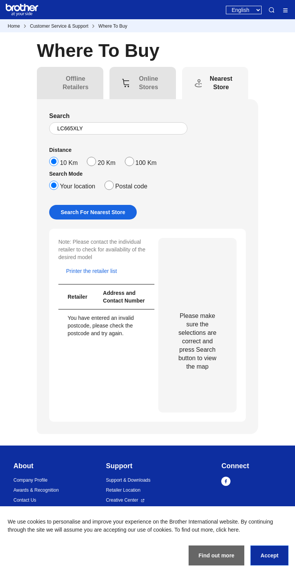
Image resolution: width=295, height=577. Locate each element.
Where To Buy (112, 26)
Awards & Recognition (36, 490)
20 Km (106, 163)
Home (14, 26)
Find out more (216, 555)
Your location (77, 186)
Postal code (131, 186)
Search (271, 10)
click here (227, 530)
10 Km (69, 163)
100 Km (146, 163)
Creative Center (122, 500)
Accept (269, 555)
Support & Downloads (128, 480)
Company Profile (30, 480)
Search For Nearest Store (93, 212)
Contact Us (24, 500)
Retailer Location (123, 490)
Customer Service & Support (59, 26)
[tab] (75, 83)
